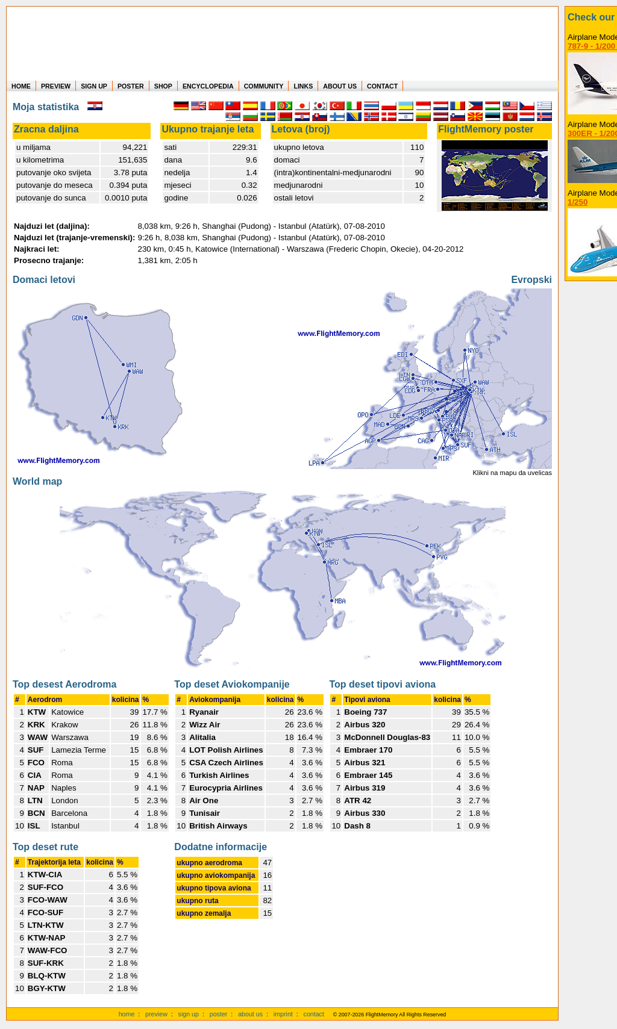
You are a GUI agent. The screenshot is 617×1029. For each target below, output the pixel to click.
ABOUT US (340, 86)
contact (314, 1014)
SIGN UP (94, 86)
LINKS (303, 86)
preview (156, 1014)
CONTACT (382, 86)
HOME (21, 86)
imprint (283, 1014)
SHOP (163, 86)
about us (250, 1014)
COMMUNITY (264, 86)
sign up (188, 1014)
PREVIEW (55, 86)
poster (219, 1014)
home (127, 1014)
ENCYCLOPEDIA (208, 86)
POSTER (130, 86)
